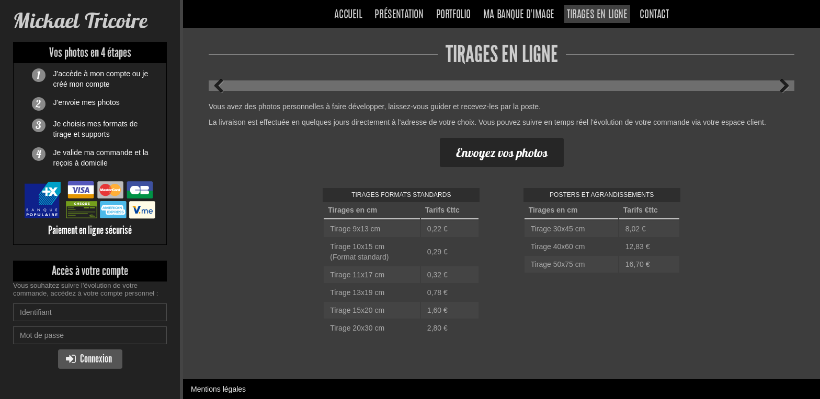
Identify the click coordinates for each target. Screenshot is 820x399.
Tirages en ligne (597, 15)
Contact (654, 15)
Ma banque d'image (518, 15)
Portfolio (453, 15)
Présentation (398, 15)
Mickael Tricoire (80, 20)
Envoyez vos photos (502, 152)
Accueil (348, 15)
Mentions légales (218, 389)
